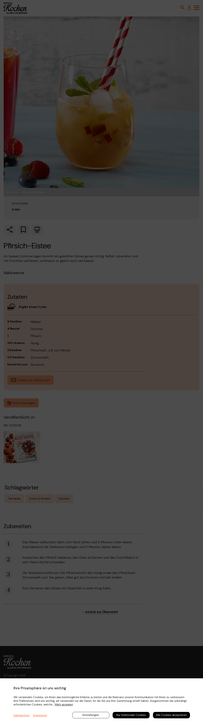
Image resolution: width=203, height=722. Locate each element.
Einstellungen (91, 715)
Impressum (40, 715)
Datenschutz (22, 715)
